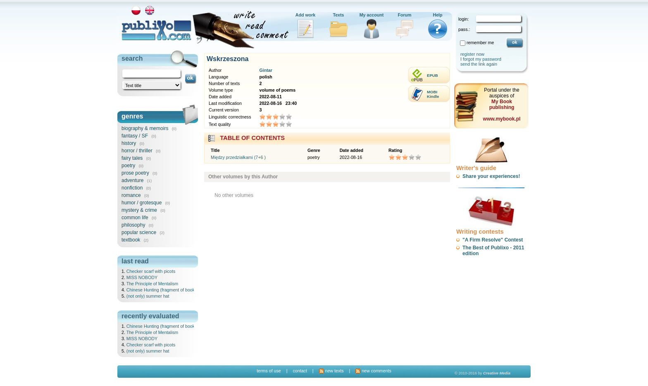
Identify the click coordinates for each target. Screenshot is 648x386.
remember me (480, 42)
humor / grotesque (142, 203)
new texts (331, 370)
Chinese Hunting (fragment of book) (161, 289)
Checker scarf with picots (150, 271)
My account (372, 14)
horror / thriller (137, 151)
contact (300, 370)
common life (135, 217)
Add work (305, 14)
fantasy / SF (135, 136)
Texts (338, 14)
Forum (404, 14)
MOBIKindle (433, 94)
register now (472, 54)
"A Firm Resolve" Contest (492, 240)
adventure (132, 180)
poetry (128, 165)
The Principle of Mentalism (152, 283)
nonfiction (132, 188)
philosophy (133, 225)
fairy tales (132, 158)
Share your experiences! (491, 176)
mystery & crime (139, 210)
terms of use (269, 370)
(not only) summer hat (147, 296)
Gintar (265, 70)
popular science (139, 232)
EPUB (432, 75)
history (129, 143)
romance (131, 195)
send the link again (478, 64)
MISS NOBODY (141, 277)
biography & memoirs (145, 128)
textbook (131, 240)
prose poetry (135, 173)
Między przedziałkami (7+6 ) (238, 157)
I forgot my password (480, 59)
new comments (373, 370)
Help (437, 14)
